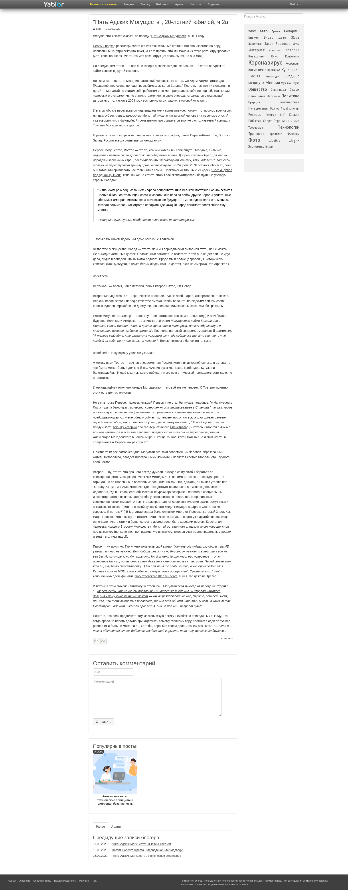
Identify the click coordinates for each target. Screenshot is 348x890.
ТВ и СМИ (292, 121)
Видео (268, 37)
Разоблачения (290, 108)
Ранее (100, 826)
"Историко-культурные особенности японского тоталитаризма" (146, 220)
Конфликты (292, 56)
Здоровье (283, 44)
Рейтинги (162, 4)
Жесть (295, 37)
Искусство (275, 50)
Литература (272, 76)
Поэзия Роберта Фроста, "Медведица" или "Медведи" (147, 850)
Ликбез (254, 76)
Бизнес (253, 37)
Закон (268, 44)
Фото (254, 140)
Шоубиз (274, 141)
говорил (105, 120)
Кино (274, 56)
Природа (254, 102)
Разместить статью (104, 4)
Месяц (145, 4)
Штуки (293, 140)
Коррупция (292, 63)
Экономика (256, 147)
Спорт (267, 121)
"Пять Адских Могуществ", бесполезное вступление (146, 855)
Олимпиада (278, 90)
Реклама (254, 115)
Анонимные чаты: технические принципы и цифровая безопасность (115, 778)
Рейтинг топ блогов (191, 880)
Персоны (273, 96)
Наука (295, 83)
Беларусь (291, 31)
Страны (279, 121)
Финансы (293, 134)
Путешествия (258, 108)
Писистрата (178, 427)
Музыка (286, 83)
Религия (271, 115)
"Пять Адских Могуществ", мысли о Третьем (141, 844)
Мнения (272, 82)
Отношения (256, 96)
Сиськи (294, 115)
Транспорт (256, 134)
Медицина (256, 83)
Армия (276, 31)
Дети (282, 37)
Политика (290, 95)
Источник (227, 638)
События (254, 121)
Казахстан (256, 56)
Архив (179, 4)
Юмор (269, 147)
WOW (252, 31)
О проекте (24, 880)
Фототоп (195, 4)
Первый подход (104, 46)
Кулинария (290, 69)
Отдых (294, 90)
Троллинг (276, 134)
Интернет (256, 50)
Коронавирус (265, 62)
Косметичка (257, 70)
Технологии (288, 127)
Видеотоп (214, 4)
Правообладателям (65, 880)
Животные (255, 44)
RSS (94, 880)
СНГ (282, 115)
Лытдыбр (291, 76)
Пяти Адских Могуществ (168, 36)
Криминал (273, 70)
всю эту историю (125, 427)
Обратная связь (42, 880)
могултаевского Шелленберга (156, 576)
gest (97, 28)
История (292, 50)
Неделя (129, 4)
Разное (274, 108)
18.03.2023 (113, 28)
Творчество (255, 128)
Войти (294, 4)
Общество (257, 89)
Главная (11, 880)
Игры (296, 44)
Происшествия (288, 102)
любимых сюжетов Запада (162, 85)
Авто (264, 31)
